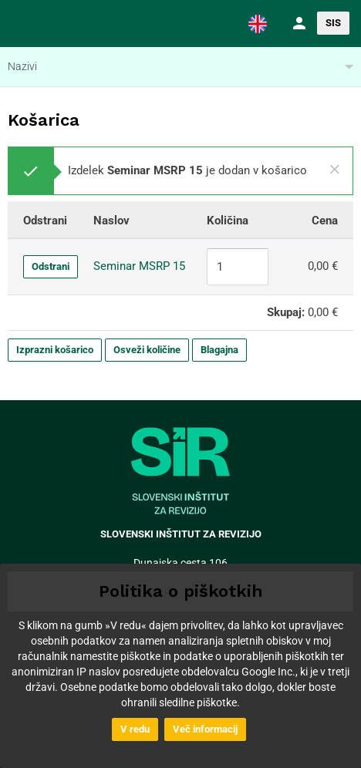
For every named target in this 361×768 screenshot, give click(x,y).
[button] (257, 23)
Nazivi (22, 66)
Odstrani (50, 266)
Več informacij (205, 729)
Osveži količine (146, 349)
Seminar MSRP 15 (139, 266)
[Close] (334, 170)
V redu (135, 729)
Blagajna (219, 349)
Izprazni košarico (54, 349)
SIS (333, 23)
